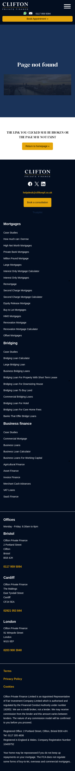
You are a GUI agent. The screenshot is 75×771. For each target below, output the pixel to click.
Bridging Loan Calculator (16, 358)
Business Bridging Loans (16, 371)
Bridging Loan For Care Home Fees (22, 409)
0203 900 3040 (12, 650)
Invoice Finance (11, 477)
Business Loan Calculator (17, 451)
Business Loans (11, 445)
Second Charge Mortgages (17, 290)
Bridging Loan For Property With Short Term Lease (30, 377)
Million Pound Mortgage (16, 258)
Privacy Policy (12, 678)
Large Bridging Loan (14, 364)
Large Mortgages (12, 264)
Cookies (8, 686)
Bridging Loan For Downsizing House (23, 384)
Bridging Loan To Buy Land (17, 390)
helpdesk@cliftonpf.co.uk (37, 192)
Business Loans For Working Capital (22, 458)
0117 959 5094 (12, 566)
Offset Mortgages (12, 335)
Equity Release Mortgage (16, 303)
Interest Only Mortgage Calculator (21, 271)
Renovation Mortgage (14, 322)
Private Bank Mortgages (16, 252)
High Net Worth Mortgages (17, 245)
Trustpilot (37, 212)
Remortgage (10, 284)
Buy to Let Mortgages (14, 309)
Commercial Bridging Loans (18, 396)
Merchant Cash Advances (17, 483)
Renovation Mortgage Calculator (20, 329)
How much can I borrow (16, 239)
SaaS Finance (10, 496)
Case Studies (10, 232)
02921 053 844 (12, 610)
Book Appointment (36, 18)
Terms (7, 671)
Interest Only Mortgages (16, 277)
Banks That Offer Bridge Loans (19, 416)
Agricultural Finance (14, 464)
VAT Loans (9, 490)
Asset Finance (11, 470)
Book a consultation (37, 202)
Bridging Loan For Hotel (16, 403)
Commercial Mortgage (15, 438)
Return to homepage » (37, 146)
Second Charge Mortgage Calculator (22, 297)
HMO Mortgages (12, 316)
